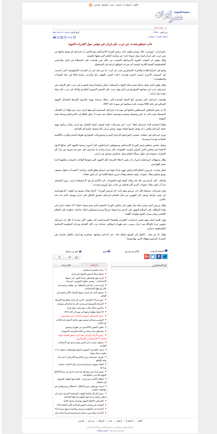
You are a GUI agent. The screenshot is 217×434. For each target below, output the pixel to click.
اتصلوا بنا (125, 5)
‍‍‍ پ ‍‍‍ (68, 37)
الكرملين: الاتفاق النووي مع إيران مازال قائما (83, 401)
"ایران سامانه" (101, 430)
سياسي (150, 36)
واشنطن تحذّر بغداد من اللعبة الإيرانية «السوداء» (82, 331)
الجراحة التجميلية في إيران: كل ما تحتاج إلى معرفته (80, 304)
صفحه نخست (160, 36)
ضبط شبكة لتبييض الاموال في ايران (87, 274)
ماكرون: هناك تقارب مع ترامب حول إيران (85, 308)
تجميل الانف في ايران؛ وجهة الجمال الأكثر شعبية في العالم (80, 294)
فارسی (95, 5)
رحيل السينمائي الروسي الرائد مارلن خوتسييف (82, 316)
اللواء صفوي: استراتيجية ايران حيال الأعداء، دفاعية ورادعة (81, 366)
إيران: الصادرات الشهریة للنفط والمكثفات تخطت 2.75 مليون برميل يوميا (79, 351)
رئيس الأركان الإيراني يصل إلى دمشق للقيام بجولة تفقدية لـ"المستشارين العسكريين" (81, 337)
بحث (110, 5)
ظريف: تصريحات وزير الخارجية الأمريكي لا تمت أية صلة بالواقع (80, 359)
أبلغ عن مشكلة (72, 251)
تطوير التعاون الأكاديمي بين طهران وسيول (84, 327)
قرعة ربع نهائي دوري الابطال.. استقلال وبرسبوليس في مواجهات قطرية (79, 388)
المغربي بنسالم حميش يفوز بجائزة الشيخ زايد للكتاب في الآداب (79, 321)
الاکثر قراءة (64, 265)
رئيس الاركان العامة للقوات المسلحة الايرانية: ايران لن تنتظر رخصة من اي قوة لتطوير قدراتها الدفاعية (79, 395)
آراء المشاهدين (158, 265)
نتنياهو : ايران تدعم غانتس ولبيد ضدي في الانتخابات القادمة (80, 344)
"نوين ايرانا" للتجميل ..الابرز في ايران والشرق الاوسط (79, 300)
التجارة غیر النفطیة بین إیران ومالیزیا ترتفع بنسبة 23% (79, 409)
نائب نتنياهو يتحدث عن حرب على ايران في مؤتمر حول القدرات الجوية (108, 44)
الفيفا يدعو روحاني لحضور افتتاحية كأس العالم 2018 (80, 405)
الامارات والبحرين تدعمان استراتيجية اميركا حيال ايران (79, 413)
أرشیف (117, 5)
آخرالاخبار (92, 265)
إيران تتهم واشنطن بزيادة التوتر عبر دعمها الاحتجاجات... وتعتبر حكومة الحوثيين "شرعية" (84, 279)
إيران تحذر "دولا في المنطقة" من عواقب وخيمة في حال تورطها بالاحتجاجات (80, 287)
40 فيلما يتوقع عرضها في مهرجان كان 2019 (84, 312)
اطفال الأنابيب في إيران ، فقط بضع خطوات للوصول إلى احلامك (80, 380)
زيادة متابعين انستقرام (93, 270)
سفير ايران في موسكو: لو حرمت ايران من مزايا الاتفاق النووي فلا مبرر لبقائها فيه (79, 373)
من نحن (89, 421)
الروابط (103, 5)
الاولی (134, 5)
